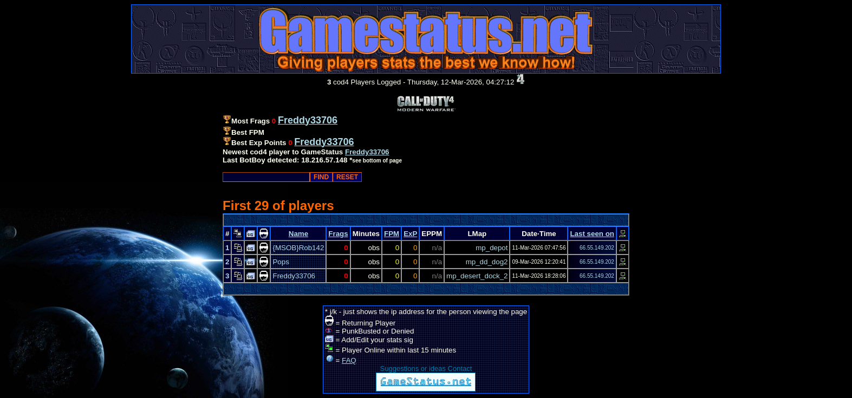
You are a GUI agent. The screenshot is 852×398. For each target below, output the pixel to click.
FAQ (349, 360)
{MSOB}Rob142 (298, 248)
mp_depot (492, 248)
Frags (338, 234)
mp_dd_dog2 (487, 262)
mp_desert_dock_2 (477, 276)
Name (298, 234)
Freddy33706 (367, 152)
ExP (410, 234)
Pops (280, 262)
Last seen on (592, 234)
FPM (391, 234)
